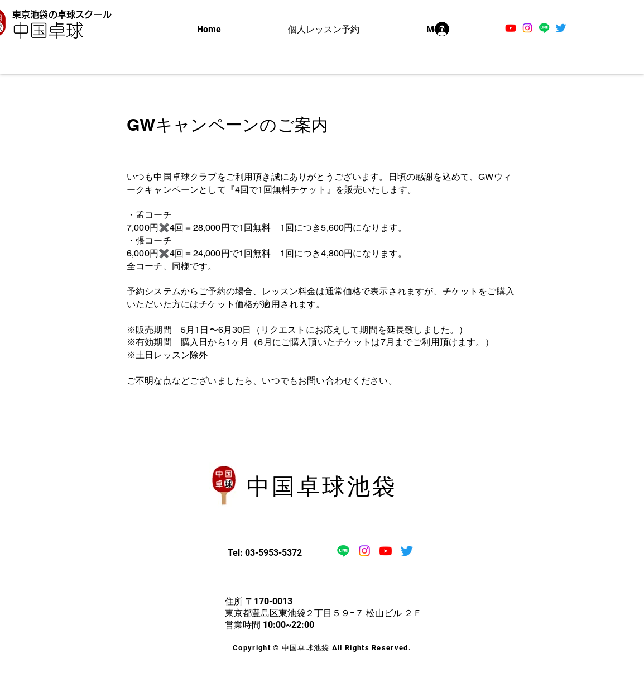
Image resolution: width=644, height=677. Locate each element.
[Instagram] (527, 28)
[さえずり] (561, 28)
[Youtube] (510, 28)
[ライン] (544, 28)
